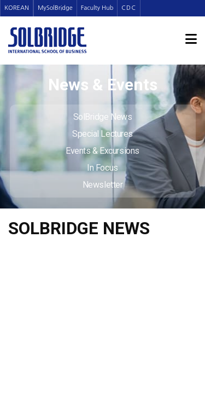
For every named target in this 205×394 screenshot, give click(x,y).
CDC (128, 8)
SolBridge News (102, 117)
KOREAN (16, 8)
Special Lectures (102, 134)
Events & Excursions (102, 151)
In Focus (102, 168)
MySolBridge (55, 8)
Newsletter (103, 184)
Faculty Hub (97, 8)
